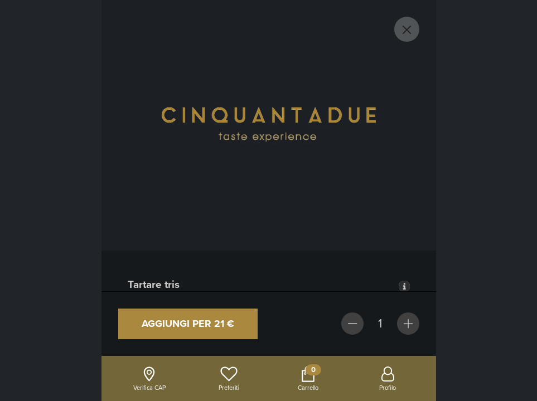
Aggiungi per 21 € (188, 323)
